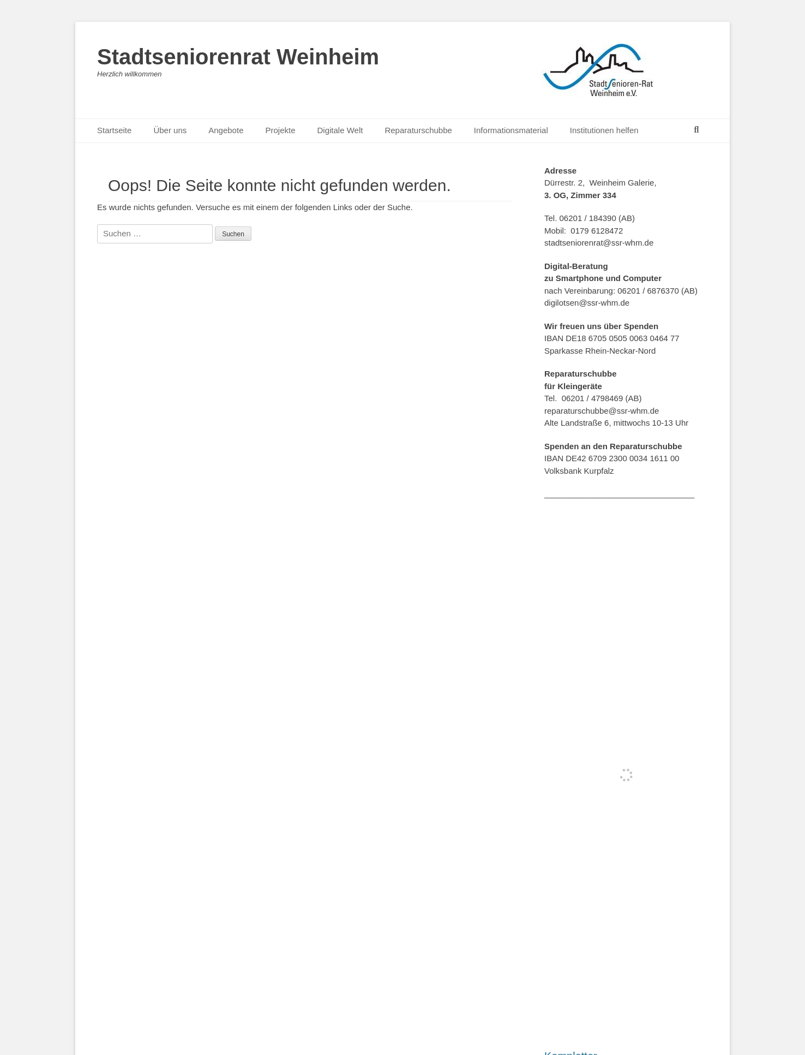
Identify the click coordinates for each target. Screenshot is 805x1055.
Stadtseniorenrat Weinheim (238, 57)
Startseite (114, 130)
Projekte (280, 130)
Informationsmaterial (511, 130)
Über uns (170, 130)
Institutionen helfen (604, 130)
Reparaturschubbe (418, 130)
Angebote (225, 130)
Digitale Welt (340, 130)
